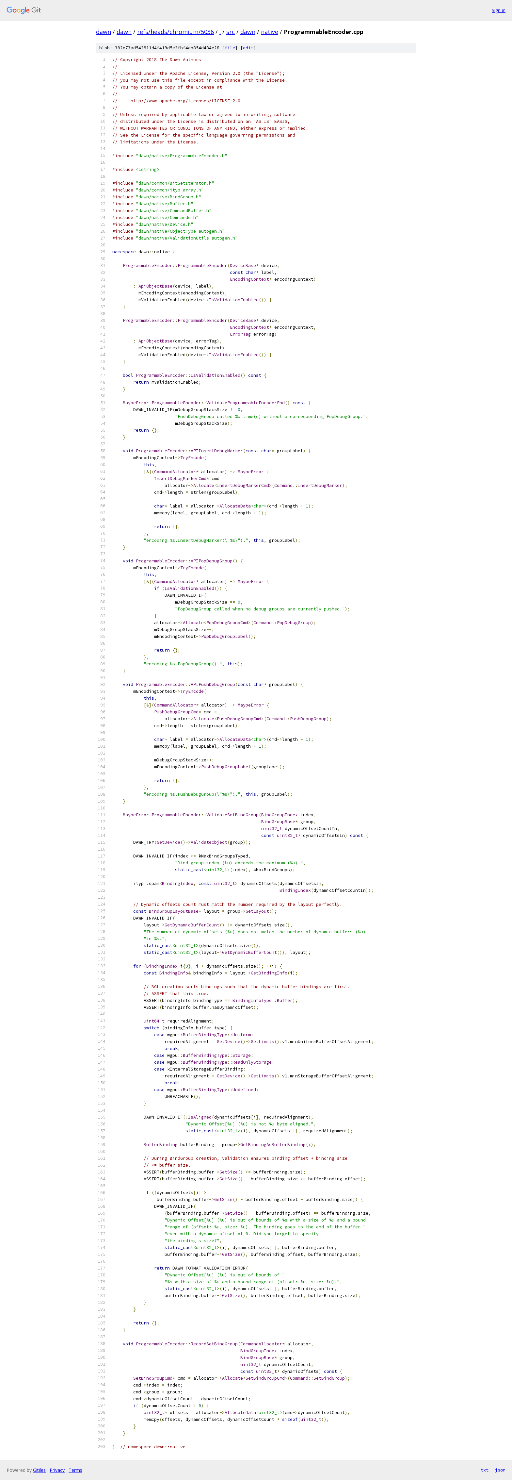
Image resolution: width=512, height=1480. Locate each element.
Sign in (498, 10)
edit (248, 48)
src (230, 32)
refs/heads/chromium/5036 (175, 32)
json (500, 1470)
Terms (75, 1470)
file (230, 48)
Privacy (57, 1470)
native (269, 32)
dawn (103, 32)
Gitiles (39, 1470)
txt (484, 1470)
